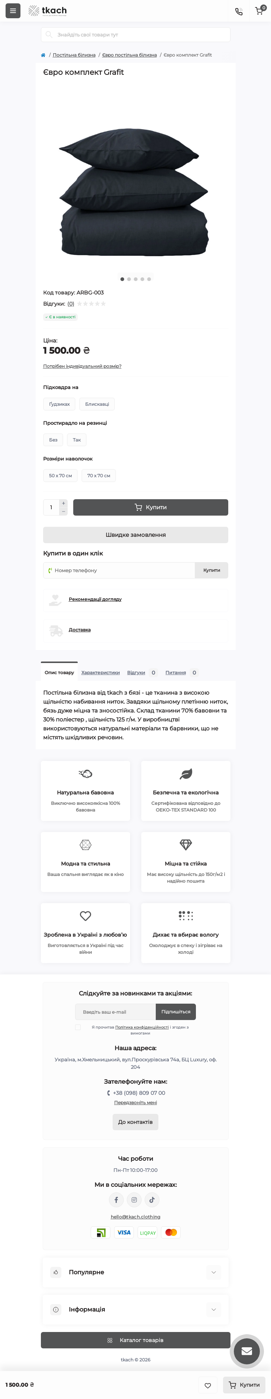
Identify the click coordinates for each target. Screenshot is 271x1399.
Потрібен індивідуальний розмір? (82, 366)
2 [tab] (129, 279)
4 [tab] (142, 279)
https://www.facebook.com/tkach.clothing (116, 1200)
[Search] (49, 34)
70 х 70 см (98, 475)
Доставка (80, 629)
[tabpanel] (135, 174)
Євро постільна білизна (129, 55)
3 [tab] (136, 279)
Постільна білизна (74, 55)
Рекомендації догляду (95, 599)
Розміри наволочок (68, 459)
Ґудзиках (59, 404)
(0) (70, 303)
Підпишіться (175, 1011)
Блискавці (97, 404)
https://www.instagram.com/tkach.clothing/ (134, 1200)
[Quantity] (51, 507)
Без (53, 440)
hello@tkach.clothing (136, 1217)
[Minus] (63, 512)
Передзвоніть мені (135, 1102)
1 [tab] (122, 279)
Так (77, 440)
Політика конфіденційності (142, 1027)
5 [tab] (149, 279)
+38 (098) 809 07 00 (139, 1093)
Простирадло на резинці (75, 423)
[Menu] (13, 10)
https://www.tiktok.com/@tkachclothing (152, 1200)
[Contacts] (238, 11)
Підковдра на (60, 387)
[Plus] (63, 503)
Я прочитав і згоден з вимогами (136, 1030)
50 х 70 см (60, 475)
